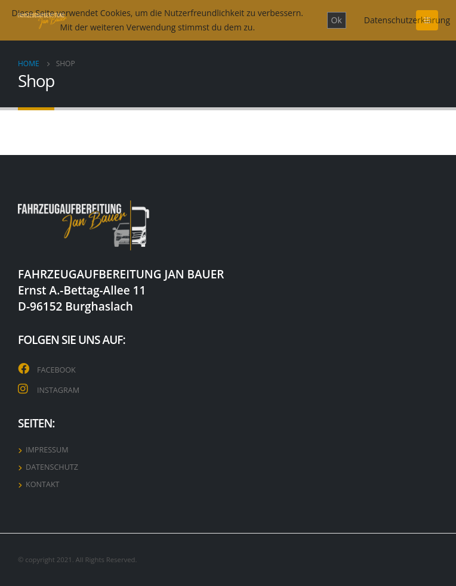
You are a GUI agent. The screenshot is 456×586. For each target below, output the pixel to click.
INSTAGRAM (58, 390)
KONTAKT (43, 484)
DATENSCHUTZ (52, 467)
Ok (336, 20)
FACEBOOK (56, 370)
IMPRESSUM (47, 450)
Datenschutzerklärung (407, 20)
